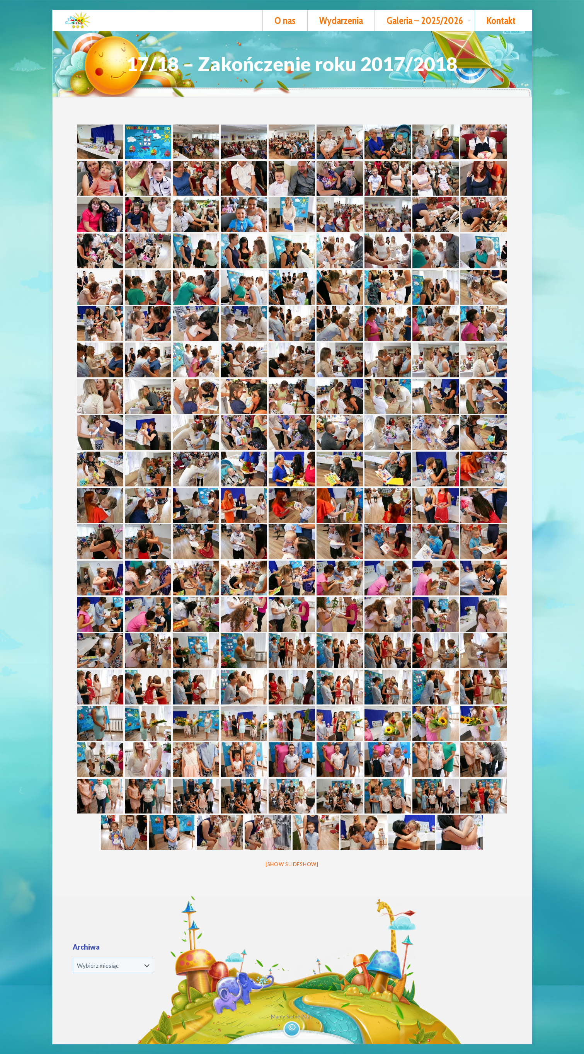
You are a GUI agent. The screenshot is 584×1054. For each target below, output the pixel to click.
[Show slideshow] (292, 864)
